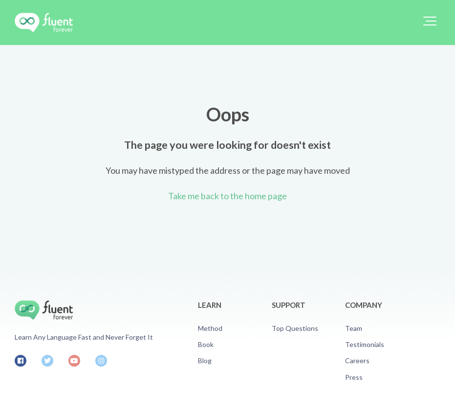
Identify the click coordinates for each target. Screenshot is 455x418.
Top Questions (295, 328)
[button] (429, 21)
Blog (205, 360)
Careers (357, 360)
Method (210, 328)
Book (206, 344)
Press (354, 377)
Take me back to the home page (227, 195)
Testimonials (364, 344)
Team (353, 328)
